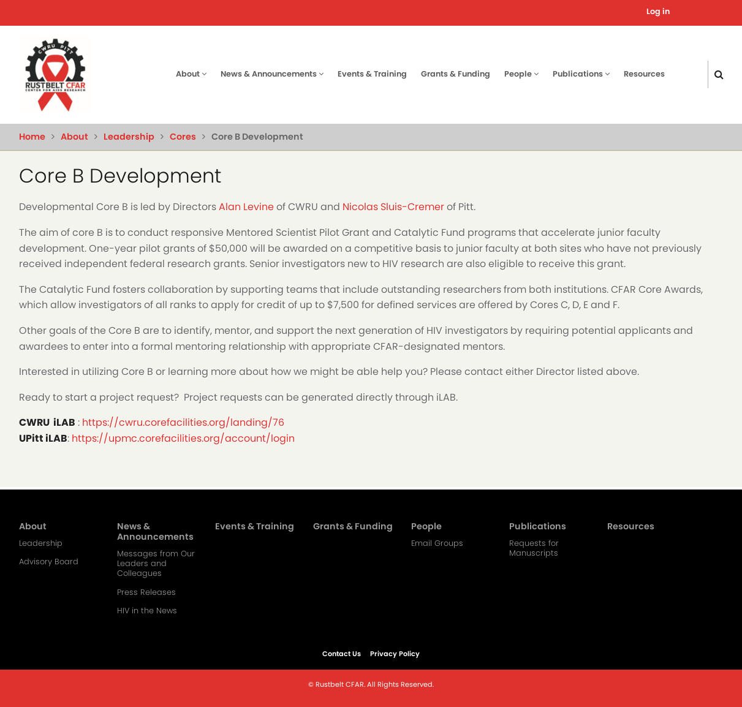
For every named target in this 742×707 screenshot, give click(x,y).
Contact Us (341, 654)
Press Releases (146, 592)
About (191, 74)
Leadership (129, 136)
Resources (644, 74)
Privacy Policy (395, 654)
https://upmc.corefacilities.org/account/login (183, 438)
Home (32, 136)
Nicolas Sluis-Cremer (393, 207)
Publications (581, 74)
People (521, 74)
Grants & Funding (455, 74)
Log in (658, 11)
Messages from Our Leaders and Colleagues (156, 563)
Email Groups (437, 543)
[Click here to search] (719, 74)
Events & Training (372, 74)
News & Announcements (272, 74)
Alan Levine (246, 207)
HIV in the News (147, 611)
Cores (183, 136)
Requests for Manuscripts (534, 548)
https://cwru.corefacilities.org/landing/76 (183, 422)
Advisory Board (48, 562)
